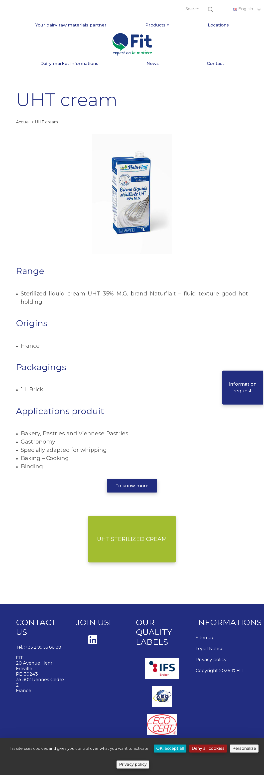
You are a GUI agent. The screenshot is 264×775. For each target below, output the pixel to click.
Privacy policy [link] (133, 764)
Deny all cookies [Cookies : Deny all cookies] (208, 748)
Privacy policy (211, 659)
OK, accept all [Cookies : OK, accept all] (170, 748)
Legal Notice (210, 648)
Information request (244, 387)
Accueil (23, 122)
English (243, 8)
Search (192, 8)
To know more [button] (132, 485)
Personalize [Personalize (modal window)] (244, 748)
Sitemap (205, 637)
